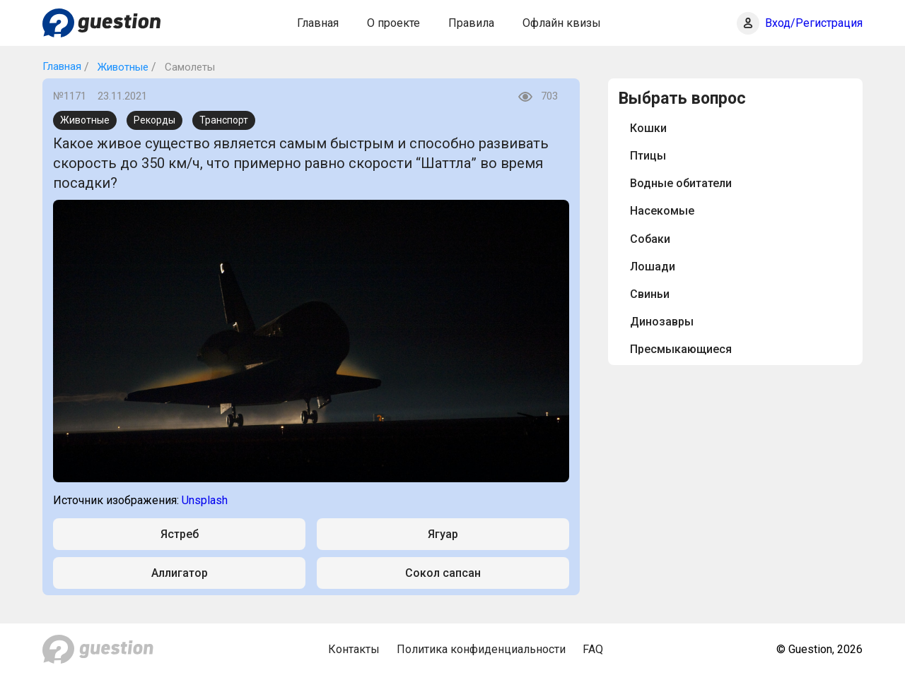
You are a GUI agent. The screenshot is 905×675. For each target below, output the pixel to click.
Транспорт (223, 120)
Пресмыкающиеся (681, 349)
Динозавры (662, 321)
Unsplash (205, 500)
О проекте (393, 23)
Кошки (648, 128)
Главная (318, 23)
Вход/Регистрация (814, 23)
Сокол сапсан (443, 573)
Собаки (650, 239)
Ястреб (179, 534)
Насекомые (662, 210)
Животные (121, 67)
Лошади (652, 266)
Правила (471, 23)
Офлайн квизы (561, 23)
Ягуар (443, 534)
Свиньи (650, 294)
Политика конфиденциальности (481, 649)
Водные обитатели (681, 183)
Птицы (648, 155)
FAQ (593, 649)
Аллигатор (179, 573)
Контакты (354, 649)
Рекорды (154, 120)
